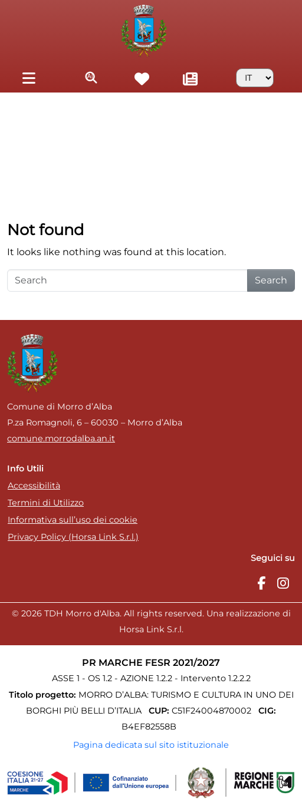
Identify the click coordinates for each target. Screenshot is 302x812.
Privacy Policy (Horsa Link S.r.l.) (73, 537)
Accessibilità (34, 485)
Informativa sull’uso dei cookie (72, 519)
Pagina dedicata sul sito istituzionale (151, 745)
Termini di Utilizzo (46, 502)
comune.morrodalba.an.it (61, 438)
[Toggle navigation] (28, 77)
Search (271, 280)
